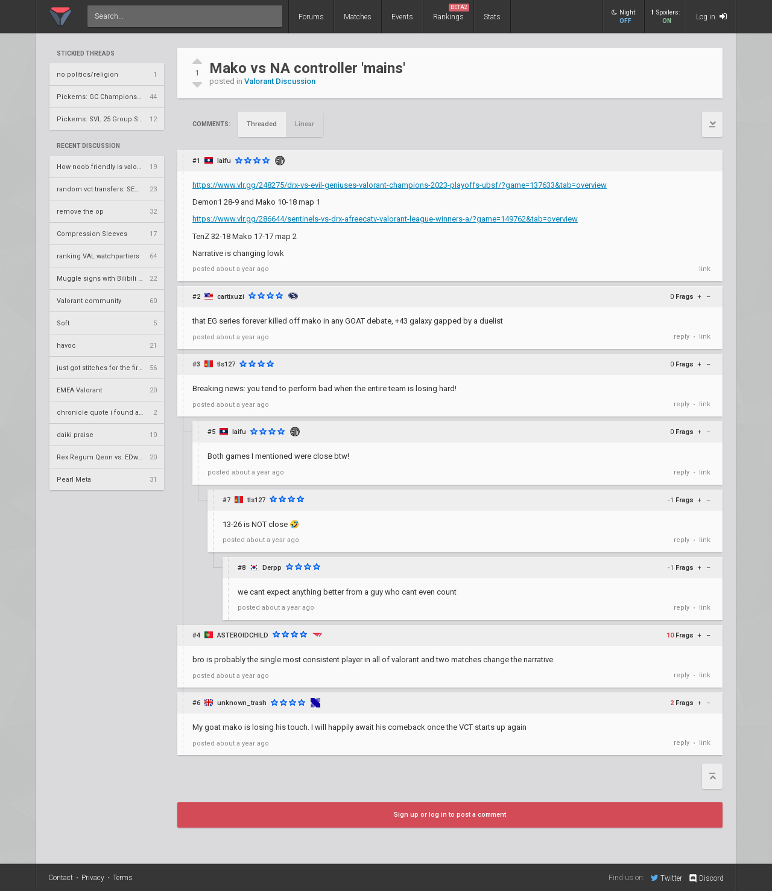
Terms (123, 877)
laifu (224, 161)
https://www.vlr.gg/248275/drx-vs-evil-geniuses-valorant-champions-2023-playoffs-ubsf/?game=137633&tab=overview (399, 185)
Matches (358, 17)
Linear (304, 124)
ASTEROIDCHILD (242, 635)
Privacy (92, 877)
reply (681, 336)
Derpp (272, 568)
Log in (711, 16)
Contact (60, 877)
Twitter (666, 877)
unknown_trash (242, 703)
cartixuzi (230, 297)
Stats (492, 17)
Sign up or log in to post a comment (450, 815)
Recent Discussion (88, 146)
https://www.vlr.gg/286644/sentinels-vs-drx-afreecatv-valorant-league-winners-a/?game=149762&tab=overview (385, 218)
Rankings (451, 12)
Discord (706, 878)
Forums (311, 17)
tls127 (226, 364)
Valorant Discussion (279, 81)
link (704, 269)
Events (402, 17)
